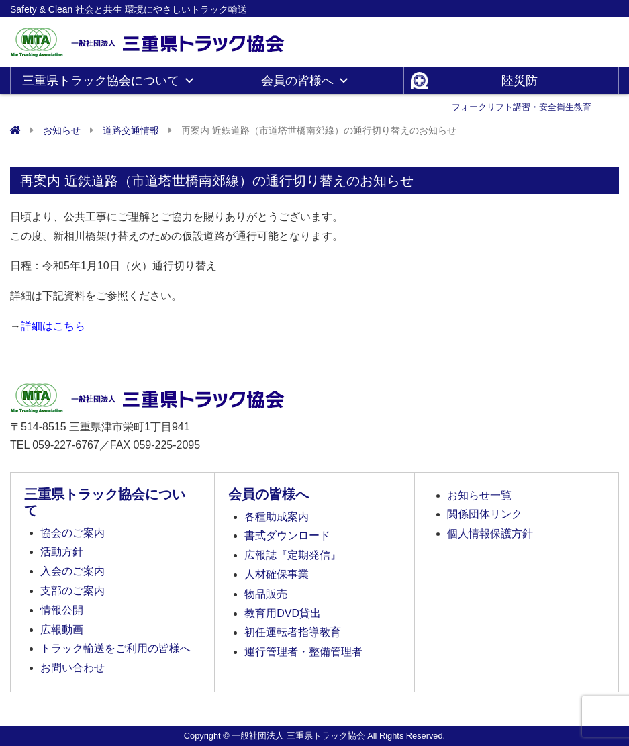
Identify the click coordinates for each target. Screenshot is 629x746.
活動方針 (61, 551)
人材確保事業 (276, 574)
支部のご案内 (72, 590)
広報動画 (61, 629)
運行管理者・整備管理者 (303, 651)
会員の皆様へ (305, 80)
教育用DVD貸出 (282, 613)
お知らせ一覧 (479, 495)
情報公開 (61, 610)
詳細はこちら (53, 326)
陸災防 (521, 84)
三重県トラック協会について (108, 80)
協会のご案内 (72, 533)
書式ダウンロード (287, 535)
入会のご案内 (72, 571)
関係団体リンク (484, 514)
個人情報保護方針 (490, 533)
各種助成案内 (276, 516)
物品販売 (265, 594)
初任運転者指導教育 (292, 632)
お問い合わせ (72, 667)
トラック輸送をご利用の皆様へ (115, 648)
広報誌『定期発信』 (292, 555)
